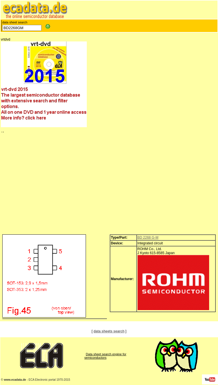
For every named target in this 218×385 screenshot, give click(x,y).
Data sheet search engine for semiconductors (105, 355)
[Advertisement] (109, 185)
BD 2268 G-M (148, 238)
